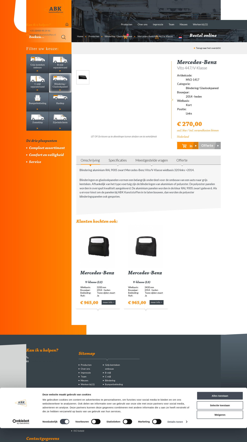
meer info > (108, 302)
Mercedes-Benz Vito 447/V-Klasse (155, 36)
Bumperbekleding (114, 384)
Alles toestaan (220, 409)
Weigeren (219, 428)
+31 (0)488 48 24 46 (40, 357)
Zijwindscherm (112, 396)
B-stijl (108, 372)
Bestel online (205, 35)
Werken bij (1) (200, 24)
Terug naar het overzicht (207, 48)
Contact (85, 388)
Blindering (110, 380)
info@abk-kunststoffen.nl (43, 361)
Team (171, 24)
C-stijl (108, 376)
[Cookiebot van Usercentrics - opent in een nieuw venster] (21, 435)
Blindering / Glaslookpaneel (118, 36)
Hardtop (109, 388)
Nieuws (184, 24)
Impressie (158, 24)
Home (80, 36)
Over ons (142, 24)
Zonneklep (110, 392)
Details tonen (175, 435)
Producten (126, 24)
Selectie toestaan (220, 419)
